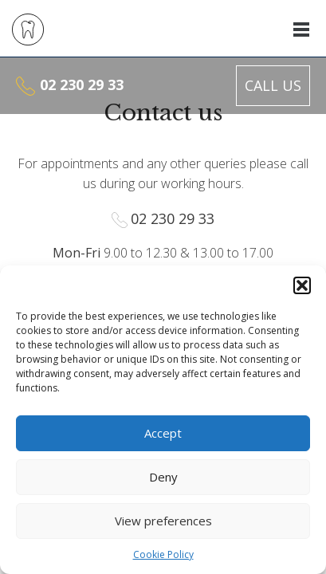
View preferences (163, 521)
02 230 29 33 (82, 84)
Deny (163, 477)
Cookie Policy (163, 554)
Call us (273, 85)
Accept (163, 433)
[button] (302, 285)
